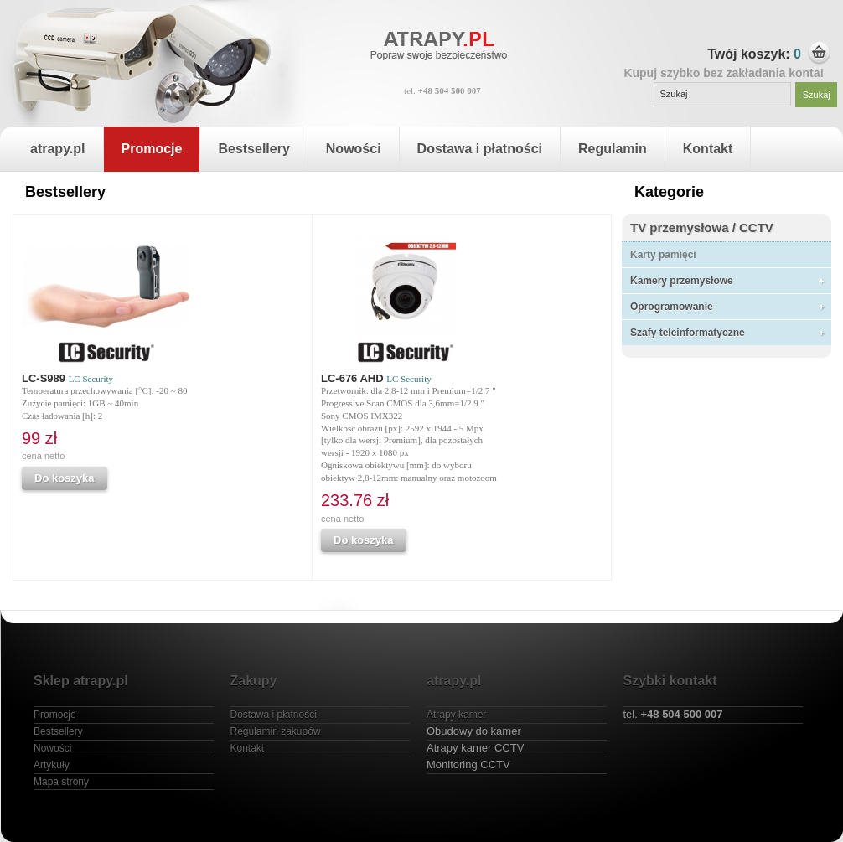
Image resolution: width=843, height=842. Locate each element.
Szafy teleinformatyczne (687, 332)
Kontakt (708, 149)
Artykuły (52, 765)
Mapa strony (61, 782)
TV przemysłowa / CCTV (701, 227)
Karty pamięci (663, 255)
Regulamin (612, 149)
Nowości (353, 149)
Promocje (152, 149)
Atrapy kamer (456, 715)
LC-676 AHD (376, 378)
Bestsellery (253, 149)
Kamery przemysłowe (681, 281)
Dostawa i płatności (479, 149)
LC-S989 (67, 378)
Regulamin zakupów (275, 731)
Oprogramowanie (671, 307)
